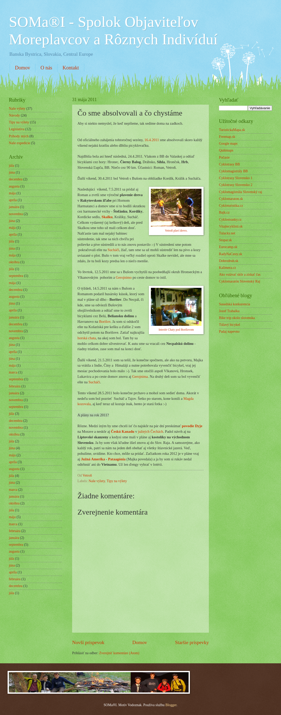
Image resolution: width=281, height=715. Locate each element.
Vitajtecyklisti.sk (231, 226)
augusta (14, 186)
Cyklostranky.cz (230, 219)
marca (13, 372)
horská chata (86, 338)
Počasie (224, 157)
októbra (14, 262)
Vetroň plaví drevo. (176, 230)
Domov (22, 67)
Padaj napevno (229, 331)
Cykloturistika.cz (231, 206)
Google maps (228, 143)
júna (12, 172)
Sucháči (113, 250)
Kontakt (71, 67)
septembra (16, 276)
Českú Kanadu (122, 431)
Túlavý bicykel (229, 325)
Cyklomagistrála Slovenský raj (240, 192)
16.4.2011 (152, 140)
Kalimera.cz (227, 268)
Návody (14, 115)
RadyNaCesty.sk (230, 254)
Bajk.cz (224, 212)
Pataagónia (117, 459)
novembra (16, 214)
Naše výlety (97, 481)
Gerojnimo (124, 277)
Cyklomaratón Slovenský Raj (239, 281)
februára (15, 386)
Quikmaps (226, 150)
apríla (13, 200)
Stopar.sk (225, 240)
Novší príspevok (88, 642)
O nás (46, 67)
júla (11, 165)
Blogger (170, 705)
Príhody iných (19, 136)
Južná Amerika (93, 459)
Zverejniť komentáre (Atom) (119, 653)
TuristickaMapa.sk (232, 130)
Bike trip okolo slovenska (237, 318)
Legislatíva (16, 129)
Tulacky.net (227, 233)
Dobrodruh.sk (228, 261)
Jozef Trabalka (229, 311)
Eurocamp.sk (228, 247)
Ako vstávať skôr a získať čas (239, 274)
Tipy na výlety (117, 481)
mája (12, 193)
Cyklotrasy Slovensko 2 (235, 185)
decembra (16, 179)
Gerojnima (140, 376)
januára (14, 207)
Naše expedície (19, 143)
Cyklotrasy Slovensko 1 (235, 178)
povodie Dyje (192, 426)
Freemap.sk (227, 137)
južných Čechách (150, 431)
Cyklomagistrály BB (233, 171)
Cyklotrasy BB (229, 164)
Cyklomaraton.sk (231, 199)
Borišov (104, 321)
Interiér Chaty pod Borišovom (176, 329)
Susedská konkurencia (234, 304)
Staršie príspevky (192, 642)
